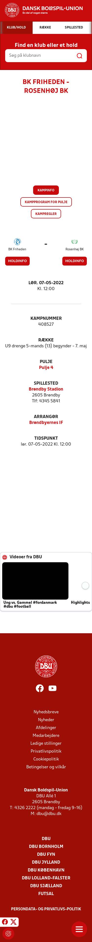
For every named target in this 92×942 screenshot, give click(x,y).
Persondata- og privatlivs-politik (46, 909)
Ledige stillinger (46, 744)
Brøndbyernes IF (46, 423)
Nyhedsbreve (46, 712)
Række (46, 340)
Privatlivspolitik (46, 751)
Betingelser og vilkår (46, 767)
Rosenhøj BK (75, 249)
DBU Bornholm (46, 847)
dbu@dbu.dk (49, 814)
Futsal (46, 894)
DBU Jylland (46, 862)
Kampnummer (46, 319)
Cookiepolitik (46, 759)
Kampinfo (46, 190)
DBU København (46, 870)
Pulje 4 (46, 368)
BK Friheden (17, 249)
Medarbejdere (46, 736)
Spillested (46, 383)
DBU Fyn (46, 855)
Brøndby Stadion (46, 389)
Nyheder (46, 720)
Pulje (46, 362)
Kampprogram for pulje (46, 202)
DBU (46, 839)
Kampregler (46, 214)
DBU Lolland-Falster (46, 878)
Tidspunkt (46, 438)
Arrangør (46, 417)
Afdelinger (46, 728)
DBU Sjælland (46, 886)
